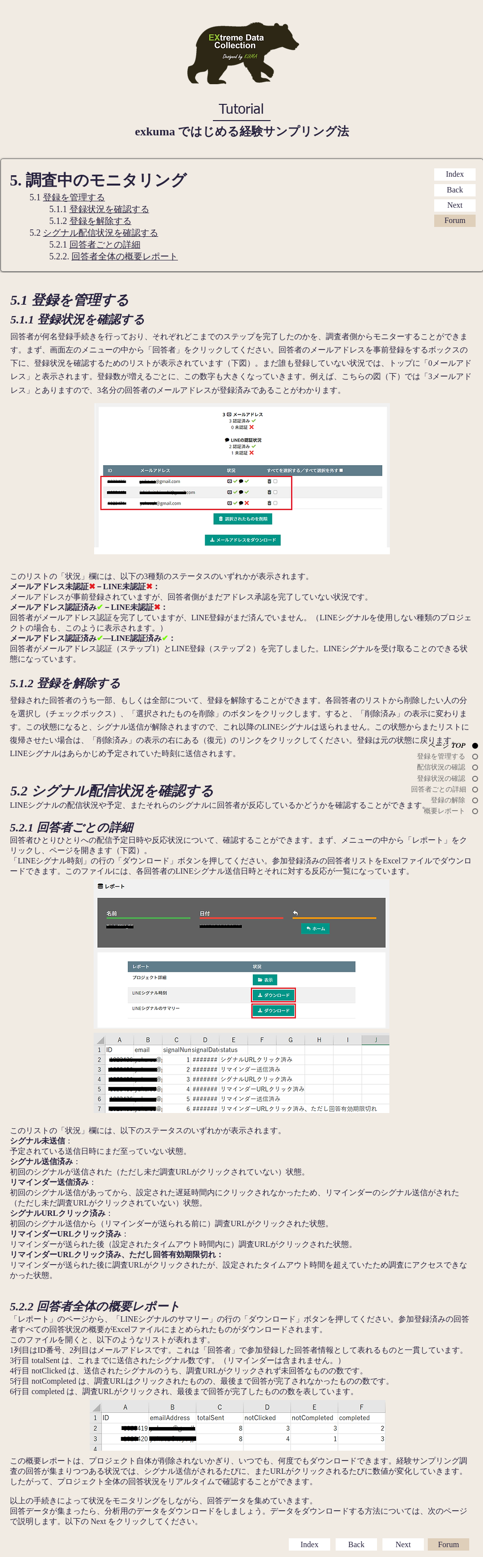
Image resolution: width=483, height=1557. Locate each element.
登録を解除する (100, 221)
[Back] (455, 190)
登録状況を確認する (109, 209)
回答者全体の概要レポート (124, 256)
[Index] (455, 174)
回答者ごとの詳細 (104, 245)
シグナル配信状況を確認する (100, 233)
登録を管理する (74, 197)
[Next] (455, 205)
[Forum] (455, 221)
